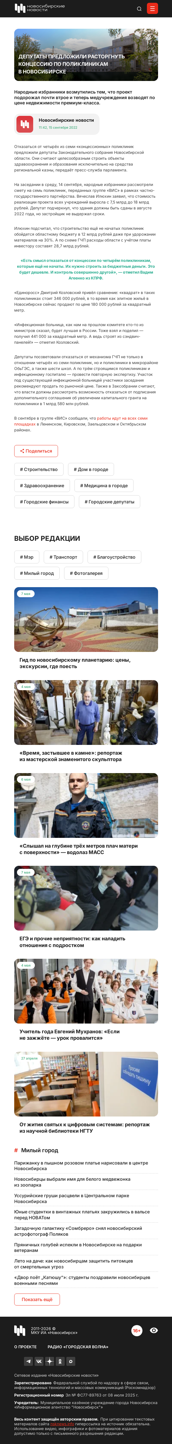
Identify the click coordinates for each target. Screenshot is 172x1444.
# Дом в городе (91, 469)
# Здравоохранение (42, 485)
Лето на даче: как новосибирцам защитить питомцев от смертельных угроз (73, 1264)
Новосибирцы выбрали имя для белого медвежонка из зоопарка (72, 1182)
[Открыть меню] (152, 8)
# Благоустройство (114, 557)
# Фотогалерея (86, 573)
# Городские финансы (44, 502)
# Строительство (39, 469)
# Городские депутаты (109, 502)
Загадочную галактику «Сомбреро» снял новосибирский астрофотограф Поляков (78, 1231)
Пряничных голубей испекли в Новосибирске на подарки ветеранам (78, 1247)
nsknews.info (62, 1423)
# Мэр (26, 557)
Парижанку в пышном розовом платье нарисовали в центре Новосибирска (81, 1166)
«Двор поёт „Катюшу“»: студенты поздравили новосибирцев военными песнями (82, 1280)
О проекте (25, 1346)
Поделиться (36, 451)
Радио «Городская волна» (78, 1346)
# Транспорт (63, 557)
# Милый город (37, 573)
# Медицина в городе (104, 485)
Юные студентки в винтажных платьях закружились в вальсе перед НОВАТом (82, 1214)
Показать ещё (37, 1299)
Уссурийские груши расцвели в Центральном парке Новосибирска (71, 1198)
